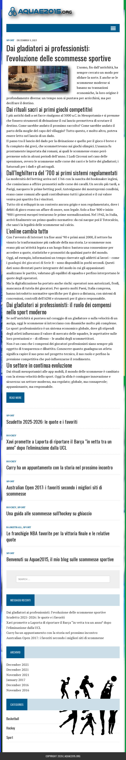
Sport (10, 40)
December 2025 (17, 664)
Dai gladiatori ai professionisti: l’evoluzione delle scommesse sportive (58, 52)
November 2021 (17, 675)
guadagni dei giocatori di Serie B (31, 262)
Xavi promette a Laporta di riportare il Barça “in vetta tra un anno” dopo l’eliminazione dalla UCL (59, 444)
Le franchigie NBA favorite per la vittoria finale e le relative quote (58, 536)
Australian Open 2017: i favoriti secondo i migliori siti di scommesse (54, 490)
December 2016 (17, 685)
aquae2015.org (72, 756)
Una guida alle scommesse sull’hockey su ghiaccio (49, 513)
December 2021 (17, 669)
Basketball (14, 527)
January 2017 (15, 680)
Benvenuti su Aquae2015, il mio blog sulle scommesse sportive (60, 559)
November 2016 (17, 690)
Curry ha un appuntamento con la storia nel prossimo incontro (59, 467)
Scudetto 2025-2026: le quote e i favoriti (41, 421)
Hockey (11, 435)
